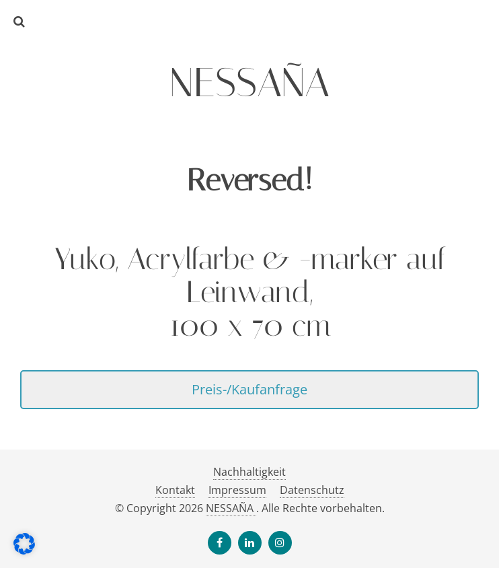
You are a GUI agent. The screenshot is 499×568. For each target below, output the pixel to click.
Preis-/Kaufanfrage (249, 389)
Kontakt (175, 490)
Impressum (237, 490)
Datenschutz (312, 490)
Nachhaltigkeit (249, 471)
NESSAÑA (231, 508)
